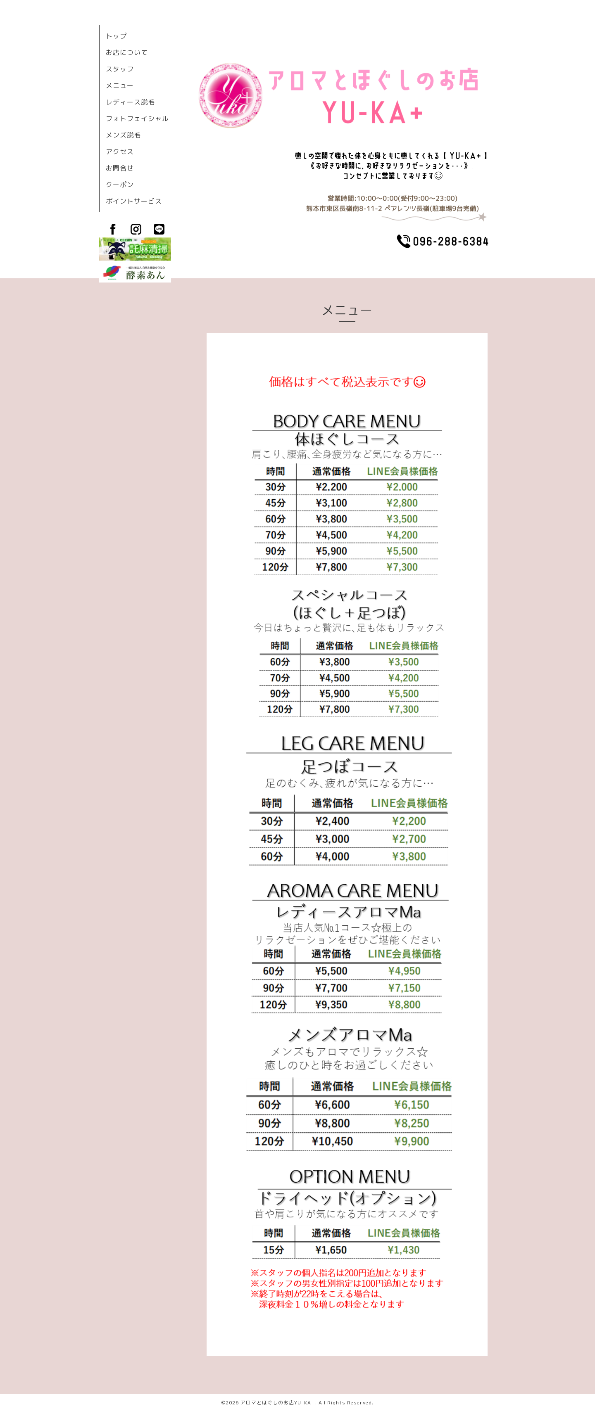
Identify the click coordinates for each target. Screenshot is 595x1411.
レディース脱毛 (130, 102)
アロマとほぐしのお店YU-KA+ (277, 1402)
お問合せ (120, 168)
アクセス (120, 151)
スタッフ (120, 69)
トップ (116, 35)
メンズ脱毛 (123, 135)
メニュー (120, 85)
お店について (127, 52)
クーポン (120, 184)
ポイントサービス (134, 201)
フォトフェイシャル (137, 118)
